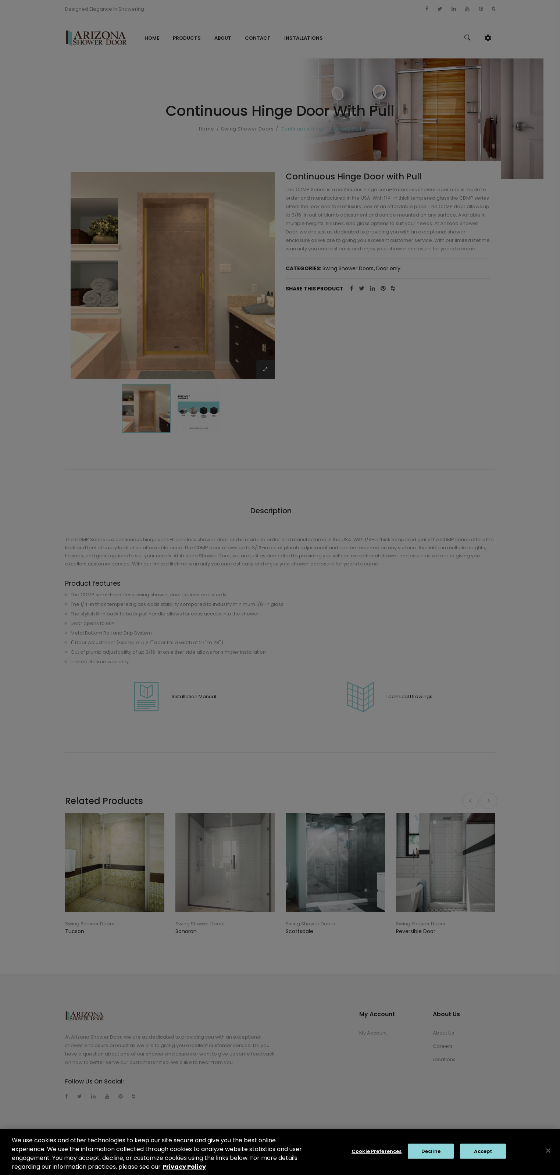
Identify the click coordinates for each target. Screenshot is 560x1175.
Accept (483, 1154)
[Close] (548, 1154)
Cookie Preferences (377, 1154)
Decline (430, 1154)
